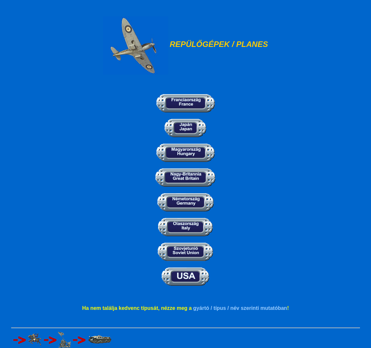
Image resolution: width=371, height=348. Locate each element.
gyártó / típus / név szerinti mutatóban (240, 308)
